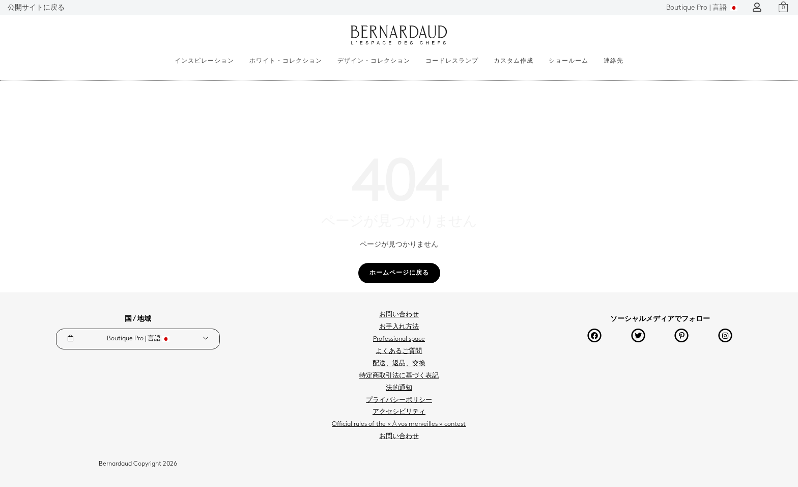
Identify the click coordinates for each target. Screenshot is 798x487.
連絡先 (613, 61)
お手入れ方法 (399, 327)
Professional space (399, 339)
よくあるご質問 (399, 351)
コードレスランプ (451, 61)
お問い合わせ (399, 315)
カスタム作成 (513, 61)
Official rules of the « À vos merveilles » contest (399, 424)
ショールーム (568, 61)
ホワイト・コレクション (285, 61)
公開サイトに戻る (36, 8)
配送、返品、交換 (399, 364)
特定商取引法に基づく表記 (399, 376)
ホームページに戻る (399, 273)
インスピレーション (204, 61)
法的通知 (399, 388)
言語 (701, 8)
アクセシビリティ (399, 412)
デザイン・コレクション (373, 61)
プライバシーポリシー (399, 400)
